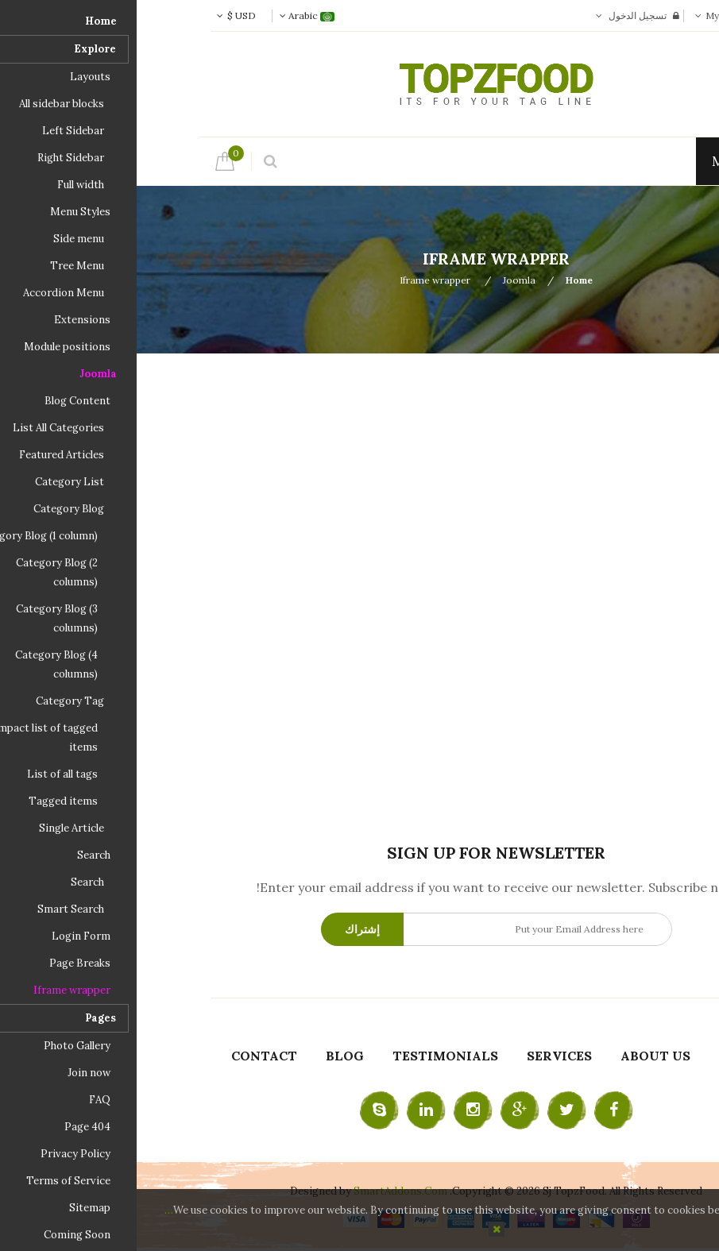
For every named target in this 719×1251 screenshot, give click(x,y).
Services (422, 1056)
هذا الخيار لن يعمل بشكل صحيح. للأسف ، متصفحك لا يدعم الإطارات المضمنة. (360, 591)
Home (442, 280)
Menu (602, 161)
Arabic (170, 15)
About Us (519, 1056)
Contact (127, 1056)
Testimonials (308, 1056)
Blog (208, 1056)
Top (701, 279)
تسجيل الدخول (501, 15)
